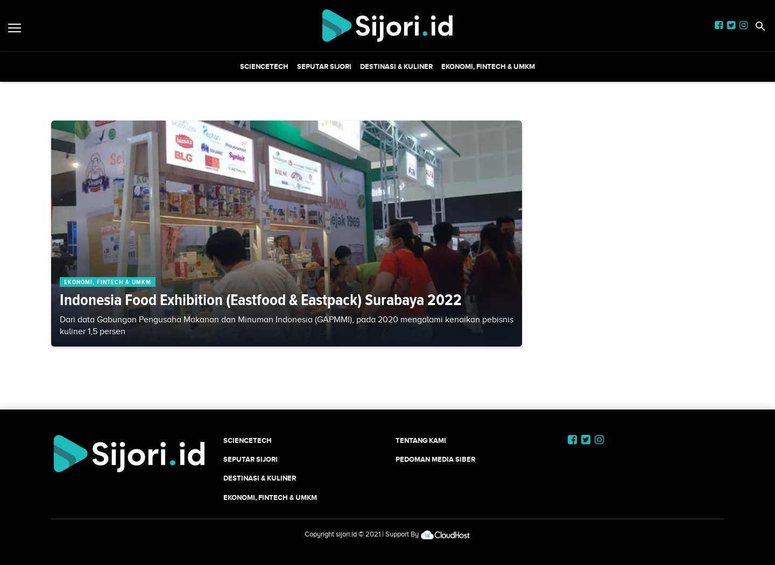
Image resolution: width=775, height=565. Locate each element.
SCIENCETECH (264, 66)
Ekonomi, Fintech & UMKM (488, 66)
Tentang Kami (421, 440)
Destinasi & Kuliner (396, 66)
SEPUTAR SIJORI (324, 66)
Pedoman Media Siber (435, 459)
